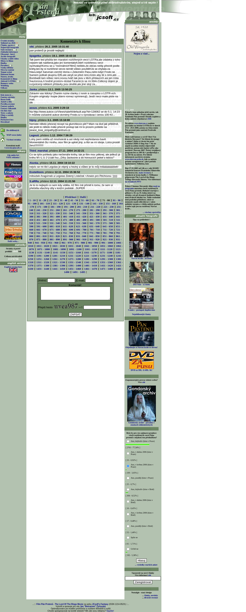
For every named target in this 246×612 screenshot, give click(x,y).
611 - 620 (68, 226)
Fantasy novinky (8, 97)
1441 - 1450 (58, 268)
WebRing (5, 85)
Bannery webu (7, 83)
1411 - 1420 (106, 265)
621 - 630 (81, 226)
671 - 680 (55, 229)
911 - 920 (94, 239)
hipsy (32, 120)
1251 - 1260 (42, 259)
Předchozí (70, 196)
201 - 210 (82, 206)
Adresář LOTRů (8, 81)
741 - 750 (55, 232)
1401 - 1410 (90, 265)
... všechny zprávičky (152, 212)
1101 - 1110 (91, 249)
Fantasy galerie (7, 106)
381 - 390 (41, 216)
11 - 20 (42, 200)
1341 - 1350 (90, 262)
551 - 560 (81, 223)
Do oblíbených (13, 130)
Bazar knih (5, 99)
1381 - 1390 (58, 265)
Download (5, 122)
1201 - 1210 (58, 255)
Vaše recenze (6, 50)
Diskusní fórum (7, 74)
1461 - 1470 (90, 268)
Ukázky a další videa (10, 59)
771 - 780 (94, 232)
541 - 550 (68, 223)
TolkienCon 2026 (9, 43)
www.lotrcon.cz (141, 123)
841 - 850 (94, 236)
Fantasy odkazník (8, 108)
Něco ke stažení (7, 70)
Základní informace (9, 52)
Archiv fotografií (8, 56)
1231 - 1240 (106, 255)
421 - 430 (94, 216)
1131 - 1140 (43, 252)
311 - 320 (41, 213)
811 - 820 (55, 236)
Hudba (4, 63)
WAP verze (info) (14, 135)
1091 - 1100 (75, 249)
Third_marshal (38, 150)
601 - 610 (55, 226)
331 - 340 (68, 213)
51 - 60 (85, 200)
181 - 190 (55, 206)
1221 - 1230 (90, 255)
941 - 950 (40, 242)
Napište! (110, 611)
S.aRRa (34, 181)
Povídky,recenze (8, 104)
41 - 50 (74, 200)
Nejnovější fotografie (10, 47)
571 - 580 (108, 223)
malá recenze (144, 173)
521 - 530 (41, 223)
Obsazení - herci (8, 54)
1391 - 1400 (74, 265)
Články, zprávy (7, 45)
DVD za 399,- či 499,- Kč (141, 369)
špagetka (35, 55)
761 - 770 (81, 232)
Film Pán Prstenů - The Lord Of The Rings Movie (59, 604)
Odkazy (4, 88)
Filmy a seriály (7, 115)
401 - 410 (68, 216)
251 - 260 (55, 210)
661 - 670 (41, 229)
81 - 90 (117, 200)
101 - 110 (45, 203)
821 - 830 (68, 236)
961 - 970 (67, 242)
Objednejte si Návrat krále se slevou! (141, 346)
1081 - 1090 (59, 249)
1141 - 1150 (59, 252)
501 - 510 (108, 219)
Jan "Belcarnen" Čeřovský (93, 606)
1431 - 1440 (42, 268)
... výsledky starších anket (146, 565)
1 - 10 (32, 200)
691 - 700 (81, 229)
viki (31, 46)
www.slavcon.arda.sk (134, 159)
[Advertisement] (75, 29)
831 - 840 (81, 236)
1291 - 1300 (106, 259)
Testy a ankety (7, 113)
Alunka (33, 162)
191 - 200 (69, 206)
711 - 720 (108, 229)
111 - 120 (58, 203)
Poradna (4, 65)
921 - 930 (108, 239)
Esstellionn (36, 172)
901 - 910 (81, 239)
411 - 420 (81, 216)
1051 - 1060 (106, 245)
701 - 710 (94, 229)
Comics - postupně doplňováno (141, 309)
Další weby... (13, 241)
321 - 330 (54, 213)
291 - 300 (108, 210)
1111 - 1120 (106, 249)
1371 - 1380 (42, 265)
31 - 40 (63, 200)
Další (83, 196)
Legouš (34, 135)
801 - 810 (41, 236)
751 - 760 (68, 232)
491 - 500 (94, 219)
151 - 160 (111, 203)
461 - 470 (55, 219)
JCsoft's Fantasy (100, 604)
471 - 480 (68, 219)
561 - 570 (94, 223)
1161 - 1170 (90, 252)
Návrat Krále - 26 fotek (141, 257)
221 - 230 (108, 206)
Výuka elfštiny (7, 68)
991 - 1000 (107, 242)
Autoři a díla (6, 102)
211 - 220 (95, 206)
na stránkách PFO (133, 182)
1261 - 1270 (58, 259)
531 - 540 (55, 223)
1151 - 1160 (74, 252)
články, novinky (151, 595)
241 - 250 (41, 210)
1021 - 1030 (58, 245)
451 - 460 (41, 219)
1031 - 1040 (74, 245)
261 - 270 (68, 210)
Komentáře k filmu (9, 79)
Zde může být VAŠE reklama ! (13, 156)
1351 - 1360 (106, 262)
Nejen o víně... (141, 52)
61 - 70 (95, 200)
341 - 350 (81, 213)
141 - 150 (97, 203)
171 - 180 (42, 206)
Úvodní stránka (7, 41)
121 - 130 (71, 203)
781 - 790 (108, 232)
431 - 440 (108, 216)
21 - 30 (53, 200)
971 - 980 (80, 242)
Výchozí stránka (14, 140)
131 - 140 (84, 203)
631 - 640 (94, 226)
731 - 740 (41, 232)
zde (143, 382)
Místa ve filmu (7, 61)
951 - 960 (53, 242)
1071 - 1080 (43, 249)
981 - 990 (93, 242)
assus (33, 107)
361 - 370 (108, 213)
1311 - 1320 (42, 262)
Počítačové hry (7, 120)
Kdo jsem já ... (7, 95)
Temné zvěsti (6, 72)
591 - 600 (41, 226)
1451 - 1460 (74, 268)
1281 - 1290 (90, 259)
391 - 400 (55, 216)
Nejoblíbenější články (141, 314)
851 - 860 (108, 236)
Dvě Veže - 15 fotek (141, 284)
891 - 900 (68, 239)
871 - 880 (41, 239)
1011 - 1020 (42, 245)
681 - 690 (68, 229)
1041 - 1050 (90, 245)
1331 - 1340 (74, 262)
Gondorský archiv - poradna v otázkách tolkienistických (141, 423)
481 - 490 (81, 219)
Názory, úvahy (7, 76)
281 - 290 (94, 210)
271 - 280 (81, 210)
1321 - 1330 (58, 262)
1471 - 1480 (106, 268)
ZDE (149, 119)
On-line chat (6, 111)
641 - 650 (108, 226)
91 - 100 (32, 203)
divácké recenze (151, 597)
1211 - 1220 (74, 255)
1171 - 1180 (106, 252)
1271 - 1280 (74, 259)
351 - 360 (94, 213)
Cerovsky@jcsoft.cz (13, 148)
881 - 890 (55, 239)
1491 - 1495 (78, 272)
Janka (33, 89)
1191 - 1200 (42, 255)
